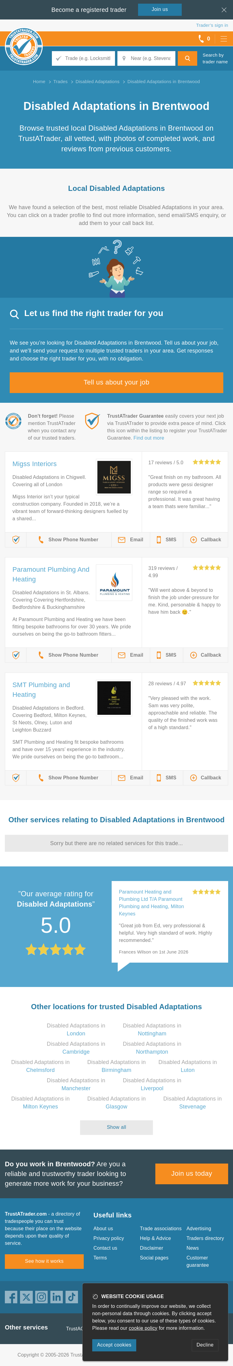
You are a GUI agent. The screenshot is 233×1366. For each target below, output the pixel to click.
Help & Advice (155, 1238)
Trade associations (160, 1228)
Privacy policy (108, 1238)
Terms (100, 1257)
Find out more (148, 438)
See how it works (44, 1261)
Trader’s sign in (212, 25)
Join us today (191, 1173)
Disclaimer (151, 1248)
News (193, 1248)
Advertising (199, 1228)
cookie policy (143, 1328)
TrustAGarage (81, 1328)
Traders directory (205, 1238)
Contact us (105, 1248)
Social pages (154, 1257)
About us (103, 1228)
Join (160, 9)
